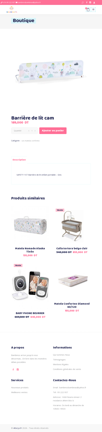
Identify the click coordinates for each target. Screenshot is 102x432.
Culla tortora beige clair (72, 248)
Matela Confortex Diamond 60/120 (72, 305)
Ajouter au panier (53, 131)
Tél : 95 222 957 (60, 392)
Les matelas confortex (31, 140)
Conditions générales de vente (67, 369)
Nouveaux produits (20, 387)
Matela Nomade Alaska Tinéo (30, 250)
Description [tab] (19, 160)
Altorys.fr (17, 428)
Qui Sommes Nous (61, 354)
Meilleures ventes (19, 392)
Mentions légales (61, 364)
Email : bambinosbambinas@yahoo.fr (69, 387)
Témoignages (59, 359)
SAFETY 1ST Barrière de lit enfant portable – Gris (39, 174)
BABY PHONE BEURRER (30, 313)
